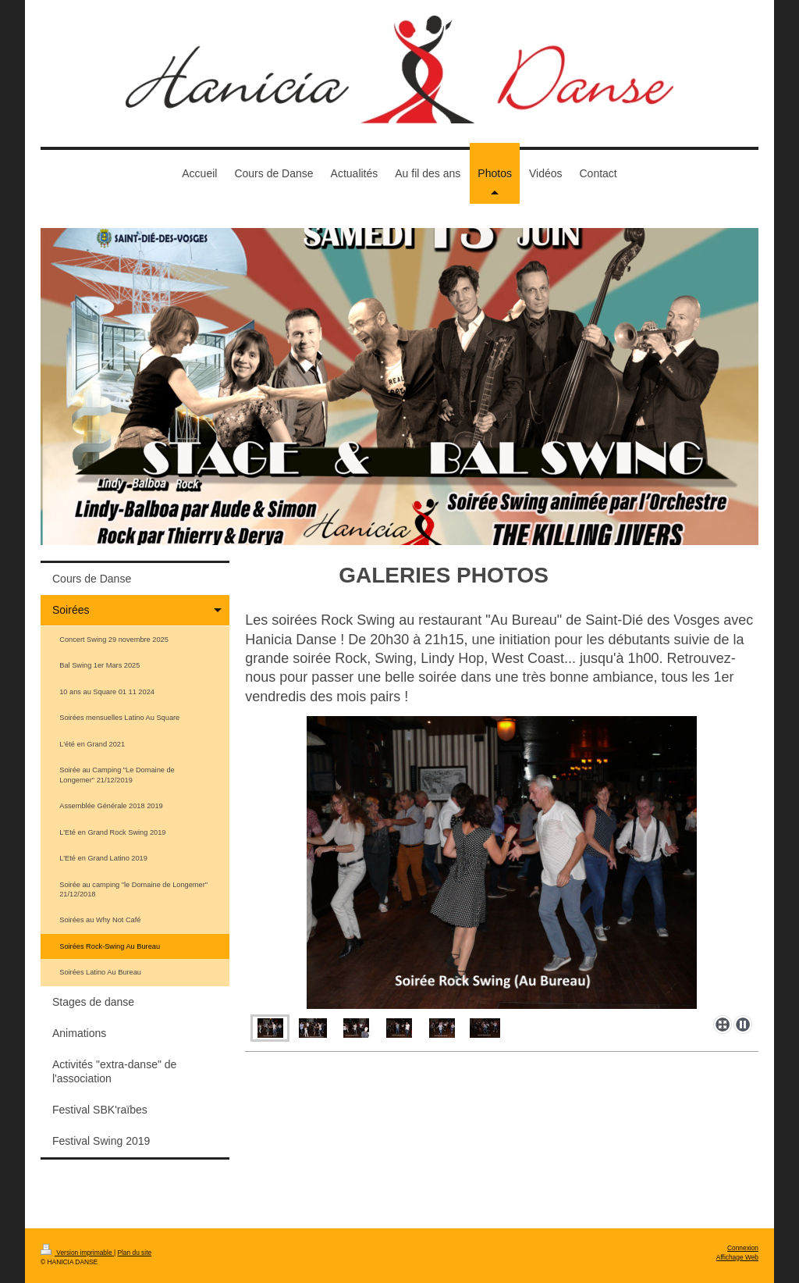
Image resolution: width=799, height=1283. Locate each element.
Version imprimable (77, 1252)
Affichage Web (737, 1257)
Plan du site (134, 1252)
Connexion (742, 1248)
